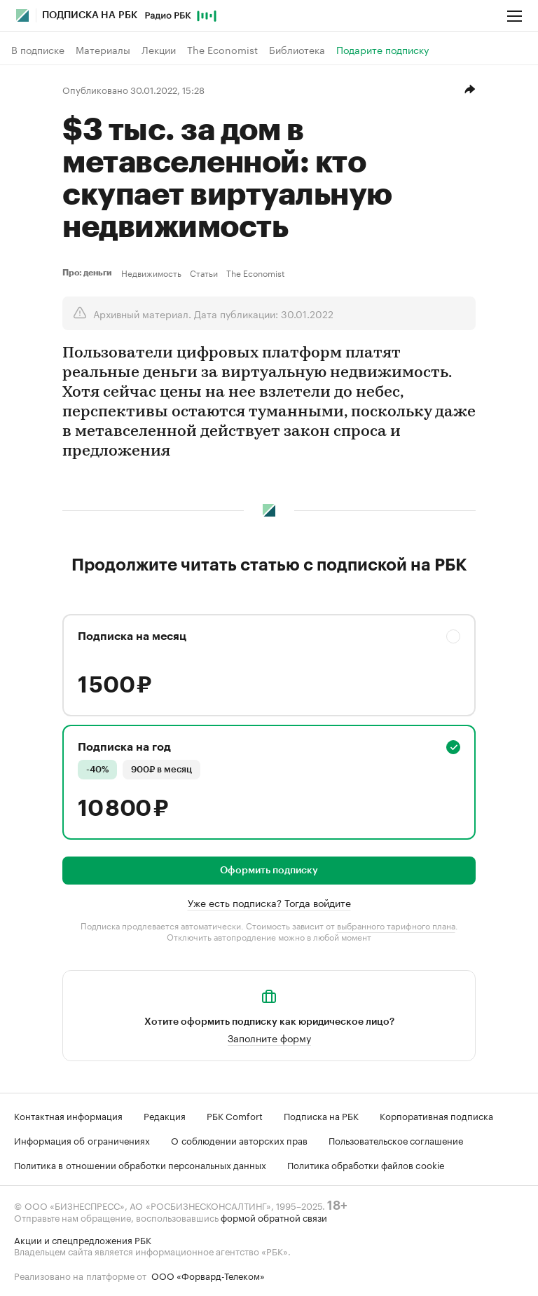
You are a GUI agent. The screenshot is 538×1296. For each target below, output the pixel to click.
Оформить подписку (269, 870)
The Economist (222, 50)
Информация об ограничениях (82, 1140)
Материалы (103, 50)
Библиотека (297, 50)
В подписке (37, 50)
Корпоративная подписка (436, 1115)
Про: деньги (89, 272)
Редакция (165, 1115)
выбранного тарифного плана (396, 925)
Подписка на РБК (321, 1115)
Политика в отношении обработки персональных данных (140, 1164)
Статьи (204, 272)
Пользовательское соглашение (396, 1140)
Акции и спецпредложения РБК (82, 1239)
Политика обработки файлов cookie (366, 1164)
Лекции (159, 50)
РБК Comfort (235, 1115)
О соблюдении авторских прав (239, 1140)
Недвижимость (151, 272)
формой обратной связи (274, 1217)
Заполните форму (269, 1037)
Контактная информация (68, 1115)
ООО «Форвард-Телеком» (208, 1275)
